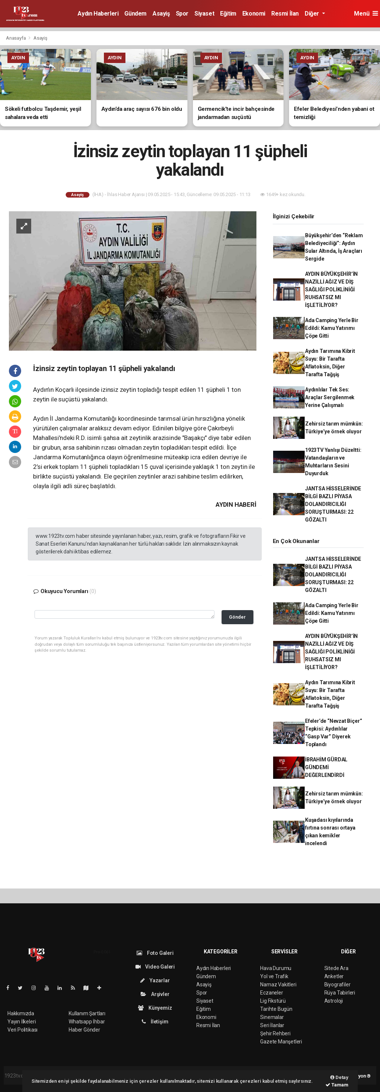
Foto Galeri (155, 953)
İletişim (155, 1022)
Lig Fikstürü (273, 1001)
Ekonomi (253, 13)
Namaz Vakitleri (278, 984)
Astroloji (333, 1001)
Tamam (336, 1085)
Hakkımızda (20, 1013)
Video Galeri (155, 967)
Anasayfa (16, 38)
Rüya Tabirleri (339, 993)
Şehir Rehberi (275, 1033)
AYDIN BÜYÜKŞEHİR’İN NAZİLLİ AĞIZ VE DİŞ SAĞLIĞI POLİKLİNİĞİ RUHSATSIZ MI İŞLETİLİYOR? (331, 289)
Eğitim (228, 13)
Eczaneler (271, 993)
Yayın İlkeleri (21, 1022)
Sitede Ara (336, 968)
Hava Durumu (275, 968)
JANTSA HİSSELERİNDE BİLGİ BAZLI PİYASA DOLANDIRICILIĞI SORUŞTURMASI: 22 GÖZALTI (333, 504)
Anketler (334, 976)
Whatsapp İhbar (87, 1022)
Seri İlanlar (272, 1025)
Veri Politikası (22, 1030)
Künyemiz (155, 1008)
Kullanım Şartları (87, 1013)
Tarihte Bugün (276, 1009)
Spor (182, 13)
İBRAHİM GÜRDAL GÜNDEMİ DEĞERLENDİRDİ (326, 767)
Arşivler (155, 994)
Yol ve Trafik (274, 976)
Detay (339, 1077)
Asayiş (161, 13)
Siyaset (204, 13)
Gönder (237, 617)
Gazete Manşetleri (281, 1042)
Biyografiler (337, 984)
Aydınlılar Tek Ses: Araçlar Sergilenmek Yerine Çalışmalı (329, 397)
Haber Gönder (84, 1030)
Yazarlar (155, 980)
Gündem (135, 13)
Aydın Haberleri (98, 13)
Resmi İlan (285, 13)
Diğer (313, 13)
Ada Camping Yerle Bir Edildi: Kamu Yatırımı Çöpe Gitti (331, 328)
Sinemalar (272, 1017)
